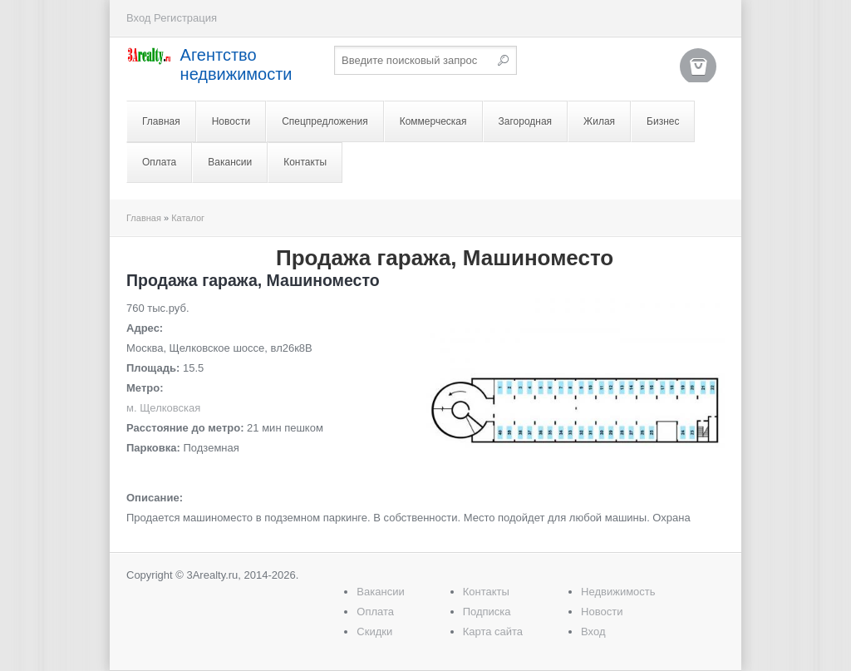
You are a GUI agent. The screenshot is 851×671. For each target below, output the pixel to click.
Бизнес (663, 121)
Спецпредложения (325, 121)
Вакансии (230, 162)
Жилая (599, 121)
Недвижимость (618, 591)
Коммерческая (433, 121)
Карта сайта (493, 631)
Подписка (487, 611)
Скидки (374, 631)
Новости (231, 121)
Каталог (187, 218)
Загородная (526, 121)
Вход (138, 18)
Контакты (305, 162)
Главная (161, 121)
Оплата (159, 162)
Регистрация (185, 18)
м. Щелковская (163, 408)
